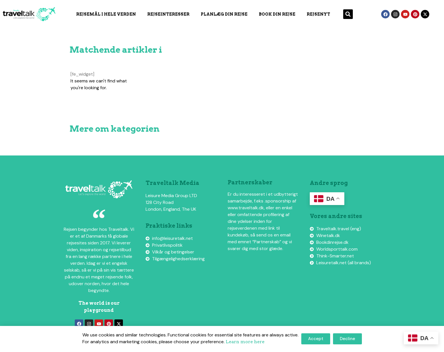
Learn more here (245, 341)
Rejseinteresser (168, 14)
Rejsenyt (318, 14)
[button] (348, 14)
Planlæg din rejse (224, 14)
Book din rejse (277, 14)
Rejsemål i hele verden (106, 14)
